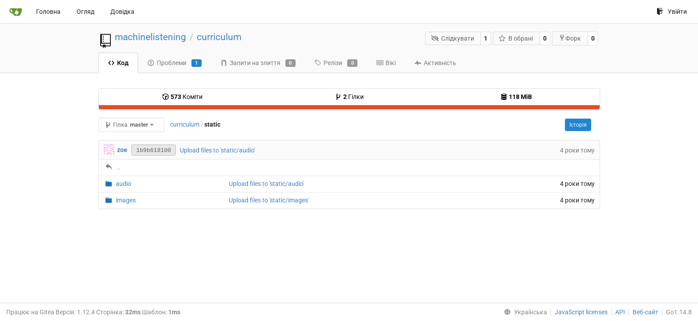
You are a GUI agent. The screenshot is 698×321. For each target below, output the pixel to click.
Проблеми (174, 63)
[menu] (523, 312)
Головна (48, 11)
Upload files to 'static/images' (269, 200)
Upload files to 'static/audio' (217, 150)
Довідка (122, 11)
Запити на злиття (258, 63)
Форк (570, 38)
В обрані (516, 38)
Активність (435, 62)
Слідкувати (452, 38)
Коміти (182, 96)
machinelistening (150, 37)
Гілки (349, 96)
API (620, 312)
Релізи (335, 63)
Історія (578, 125)
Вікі (386, 62)
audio (123, 183)
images (126, 200)
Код (118, 62)
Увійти (671, 11)
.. (118, 167)
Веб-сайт (645, 312)
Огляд (85, 11)
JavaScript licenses (581, 312)
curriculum (219, 37)
